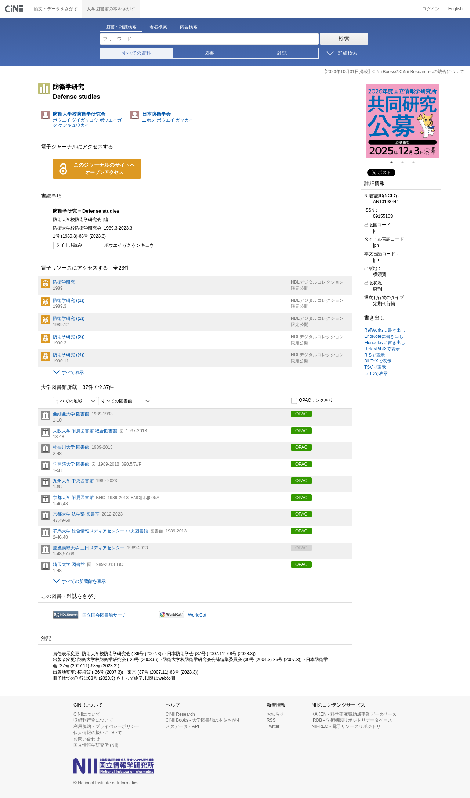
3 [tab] (416, 162)
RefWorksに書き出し (384, 330)
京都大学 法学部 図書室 (76, 514)
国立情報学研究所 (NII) (96, 745)
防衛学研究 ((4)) (68, 354)
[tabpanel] (402, 121)
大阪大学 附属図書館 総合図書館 (85, 430)
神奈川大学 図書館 (71, 447)
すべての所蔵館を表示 (84, 581)
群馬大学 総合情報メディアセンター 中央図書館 (100, 531)
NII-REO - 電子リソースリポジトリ (346, 726)
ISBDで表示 (376, 373)
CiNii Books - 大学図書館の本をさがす (203, 720)
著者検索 (158, 26)
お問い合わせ (86, 738)
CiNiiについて (86, 714)
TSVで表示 (375, 367)
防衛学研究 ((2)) (68, 318)
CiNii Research (180, 714)
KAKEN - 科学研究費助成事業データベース (354, 714)
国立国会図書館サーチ (104, 615)
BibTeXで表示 (377, 361)
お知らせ (275, 714)
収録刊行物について (93, 720)
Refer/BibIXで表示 (382, 348)
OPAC (301, 413)
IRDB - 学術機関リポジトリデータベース (352, 720)
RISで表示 (374, 355)
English (455, 8)
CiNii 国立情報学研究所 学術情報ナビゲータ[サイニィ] (14, 9)
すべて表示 (73, 372)
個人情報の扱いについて (97, 732)
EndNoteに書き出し (384, 336)
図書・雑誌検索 (121, 26)
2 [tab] (405, 162)
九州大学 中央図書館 (73, 480)
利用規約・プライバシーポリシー (106, 726)
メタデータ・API (182, 726)
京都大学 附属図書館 (73, 497)
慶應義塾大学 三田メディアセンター (88, 547)
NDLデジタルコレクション (317, 282)
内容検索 (189, 26)
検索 (344, 39)
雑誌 (282, 53)
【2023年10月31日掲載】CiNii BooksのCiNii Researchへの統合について (393, 71)
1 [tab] (394, 162)
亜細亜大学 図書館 (71, 413)
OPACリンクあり (312, 400)
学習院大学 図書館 (71, 464)
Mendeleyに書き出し (384, 342)
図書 (209, 53)
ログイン (431, 8)
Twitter (273, 726)
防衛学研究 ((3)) (68, 336)
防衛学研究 (64, 282)
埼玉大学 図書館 (69, 564)
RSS (271, 720)
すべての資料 (136, 53)
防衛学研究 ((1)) (68, 300)
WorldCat (197, 615)
